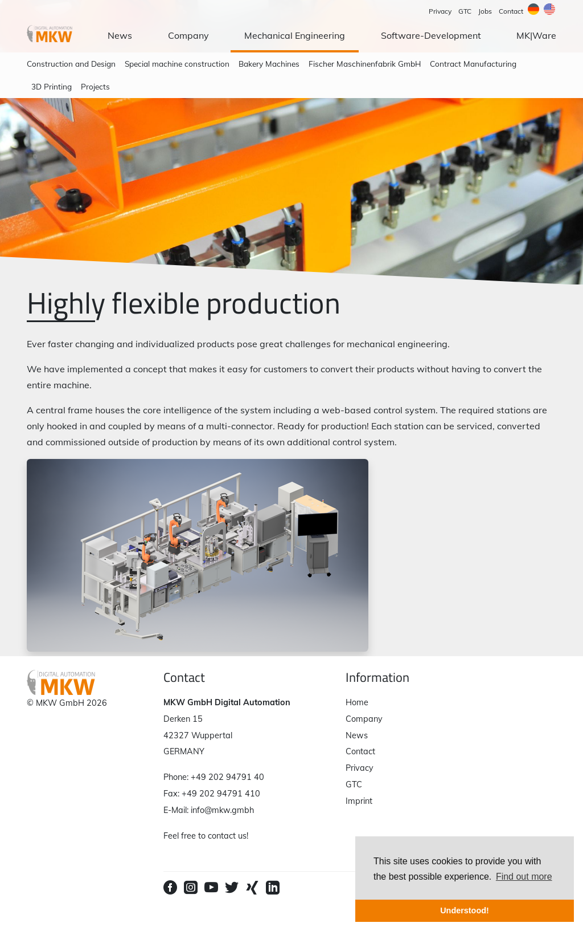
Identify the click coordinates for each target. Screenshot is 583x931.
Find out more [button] (524, 876)
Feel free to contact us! (205, 836)
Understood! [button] (464, 910)
